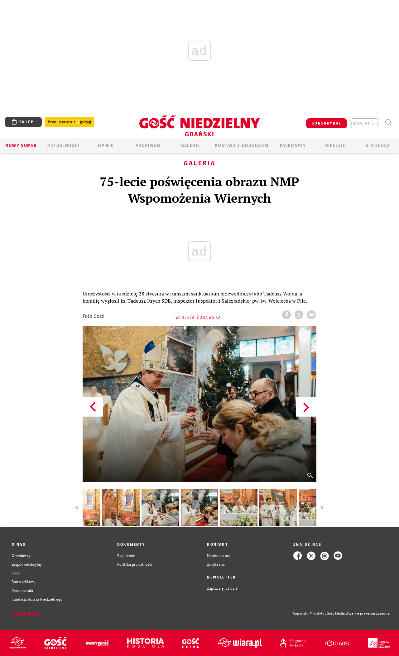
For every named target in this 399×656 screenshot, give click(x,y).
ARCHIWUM (148, 145)
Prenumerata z (69, 122)
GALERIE (190, 145)
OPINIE (105, 145)
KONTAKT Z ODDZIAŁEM (242, 145)
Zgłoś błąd (26, 613)
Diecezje (335, 145)
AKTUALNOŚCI (63, 145)
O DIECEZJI (377, 145)
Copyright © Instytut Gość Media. (319, 613)
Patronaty (293, 145)
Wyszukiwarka (388, 122)
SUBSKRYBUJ (326, 123)
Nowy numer (21, 145)
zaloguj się (364, 123)
